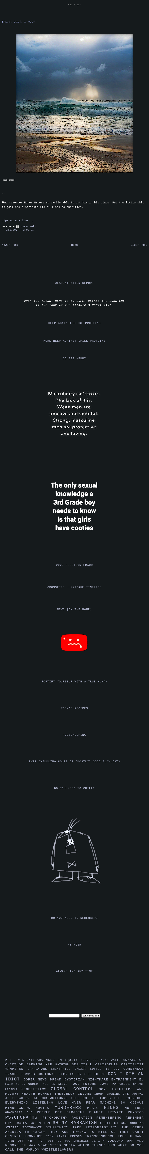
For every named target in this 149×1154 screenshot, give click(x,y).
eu (141, 1080)
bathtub (63, 1064)
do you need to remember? (74, 918)
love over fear (79, 1103)
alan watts (112, 1060)
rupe (9, 1123)
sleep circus (115, 1123)
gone (105, 1089)
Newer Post (10, 245)
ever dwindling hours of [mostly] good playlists (74, 761)
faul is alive (56, 1084)
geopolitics (36, 1089)
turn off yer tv (25, 1141)
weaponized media (58, 1145)
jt (8, 1098)
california (108, 1064)
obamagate (16, 1112)
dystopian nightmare (87, 1080)
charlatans (39, 1069)
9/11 (32, 1060)
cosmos (29, 1074)
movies (45, 1108)
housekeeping (74, 735)
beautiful (83, 1064)
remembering (111, 1118)
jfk (127, 1094)
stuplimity (59, 1127)
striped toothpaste (25, 1127)
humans (46, 1094)
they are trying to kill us (84, 1132)
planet (98, 1112)
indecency (66, 1094)
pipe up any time (15, 220)
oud (32, 1112)
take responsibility (96, 1127)
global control (75, 1089)
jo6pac (138, 1094)
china (82, 1069)
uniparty (100, 1141)
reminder (135, 1118)
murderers (71, 1107)
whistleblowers (57, 1150)
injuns (86, 1094)
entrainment (125, 1080)
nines (114, 1107)
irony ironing (108, 1094)
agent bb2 (91, 1060)
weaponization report (74, 283)
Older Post (139, 245)
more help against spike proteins (74, 341)
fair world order (23, 1084)
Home (74, 245)
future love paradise (108, 1084)
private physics (125, 1112)
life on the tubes (92, 1098)
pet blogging (72, 1112)
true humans (131, 1136)
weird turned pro (98, 1145)
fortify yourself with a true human (75, 681)
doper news (37, 1080)
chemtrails (62, 1069)
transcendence (101, 1136)
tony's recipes (74, 708)
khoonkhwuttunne (52, 1098)
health (30, 1094)
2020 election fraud (74, 565)
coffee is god (106, 1069)
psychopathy (57, 1118)
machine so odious (122, 1103)
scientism (41, 1123)
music (95, 1108)
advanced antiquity (59, 1060)
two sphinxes (78, 1141)
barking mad (41, 1064)
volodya (117, 1141)
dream (57, 1080)
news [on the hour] (74, 609)
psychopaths (28, 226)
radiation (84, 1118)
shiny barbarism (76, 1122)
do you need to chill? (74, 788)
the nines (74, 5)
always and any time (74, 971)
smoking (137, 1123)
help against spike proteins (74, 323)
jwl (30, 1098)
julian (19, 1098)
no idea (134, 1108)
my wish (74, 944)
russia (22, 1123)
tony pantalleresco (65, 1136)
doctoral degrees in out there (73, 1074)
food (77, 1084)
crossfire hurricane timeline (74, 587)
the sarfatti (37, 1132)
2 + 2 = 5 (16, 1060)
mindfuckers (20, 1108)
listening (45, 1103)
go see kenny (74, 358)
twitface (55, 1141)
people (46, 1112)
